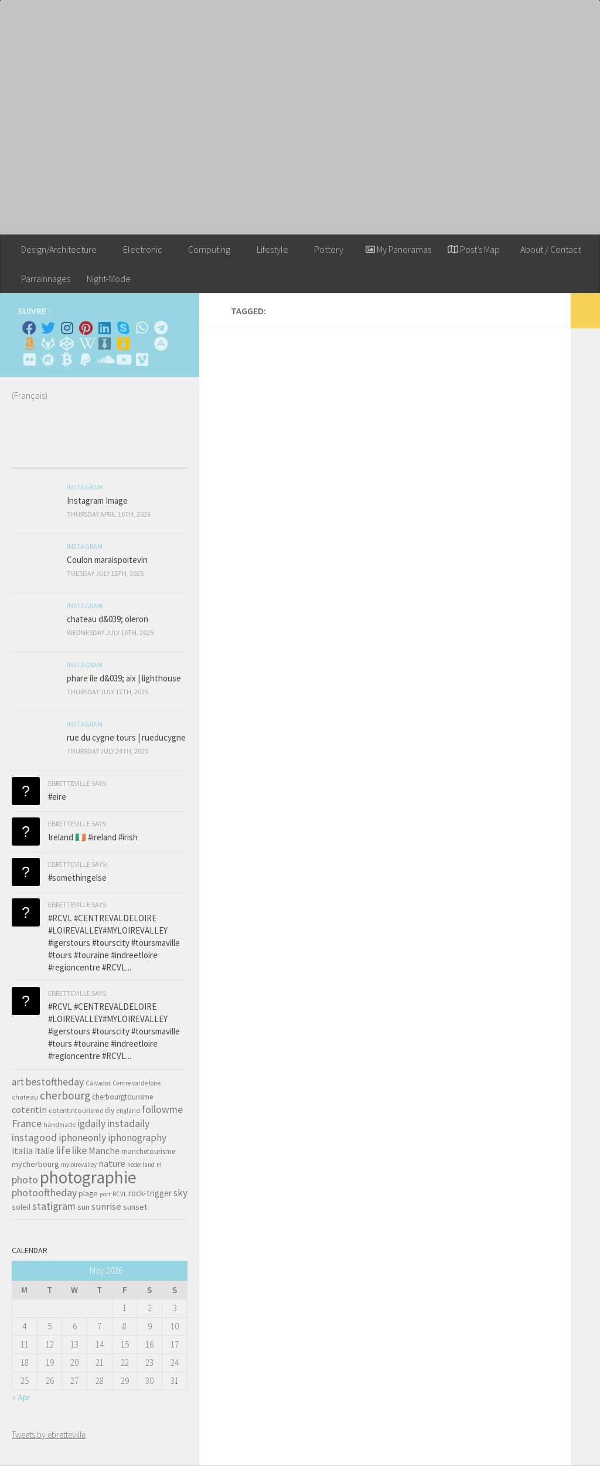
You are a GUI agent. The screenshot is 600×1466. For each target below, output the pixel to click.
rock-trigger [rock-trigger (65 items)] (150, 1193)
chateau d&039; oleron (107, 619)
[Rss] (142, 344)
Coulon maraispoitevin (107, 559)
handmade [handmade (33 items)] (59, 1125)
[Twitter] (48, 328)
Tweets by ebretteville (49, 1434)
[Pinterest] (86, 328)
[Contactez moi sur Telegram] (161, 328)
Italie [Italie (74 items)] (44, 1150)
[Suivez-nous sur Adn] (161, 344)
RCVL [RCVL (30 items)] (119, 1194)
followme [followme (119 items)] (162, 1109)
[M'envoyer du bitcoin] (67, 359)
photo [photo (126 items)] (25, 1179)
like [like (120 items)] (79, 1150)
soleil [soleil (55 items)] (21, 1207)
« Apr (21, 1397)
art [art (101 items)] (18, 1081)
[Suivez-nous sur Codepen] (67, 344)
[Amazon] (29, 344)
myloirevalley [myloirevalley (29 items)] (79, 1164)
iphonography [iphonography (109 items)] (137, 1137)
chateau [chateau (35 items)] (25, 1096)
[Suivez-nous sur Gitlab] (48, 344)
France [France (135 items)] (27, 1123)
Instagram (85, 487)
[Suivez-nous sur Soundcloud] (104, 359)
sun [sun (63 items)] (83, 1207)
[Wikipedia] (86, 344)
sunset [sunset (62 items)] (135, 1207)
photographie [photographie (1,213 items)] (88, 1177)
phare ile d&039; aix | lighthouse (124, 678)
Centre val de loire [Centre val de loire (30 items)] (136, 1083)
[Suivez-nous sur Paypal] (86, 359)
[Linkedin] (104, 328)
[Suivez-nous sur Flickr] (29, 359)
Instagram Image (97, 500)
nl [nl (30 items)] (159, 1164)
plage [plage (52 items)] (88, 1194)
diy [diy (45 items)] (109, 1110)
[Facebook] (29, 328)
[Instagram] (67, 328)
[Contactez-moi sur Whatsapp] (142, 328)
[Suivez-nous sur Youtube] (123, 359)
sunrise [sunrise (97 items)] (106, 1206)
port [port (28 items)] (105, 1194)
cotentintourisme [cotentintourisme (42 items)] (76, 1110)
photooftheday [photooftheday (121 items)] (44, 1192)
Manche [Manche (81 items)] (104, 1150)
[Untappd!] (123, 344)
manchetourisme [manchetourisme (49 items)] (148, 1151)
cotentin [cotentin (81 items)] (29, 1109)
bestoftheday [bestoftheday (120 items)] (55, 1081)
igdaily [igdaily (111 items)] (91, 1123)
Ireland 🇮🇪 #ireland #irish (93, 837)
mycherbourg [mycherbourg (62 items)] (35, 1164)
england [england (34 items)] (128, 1111)
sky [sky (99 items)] (180, 1192)
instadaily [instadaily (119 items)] (128, 1123)
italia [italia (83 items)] (22, 1150)
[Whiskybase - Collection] (104, 344)
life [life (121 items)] (63, 1150)
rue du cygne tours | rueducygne (126, 737)
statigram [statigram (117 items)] (54, 1206)
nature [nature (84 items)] (111, 1163)
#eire (57, 796)
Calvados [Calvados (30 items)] (98, 1083)
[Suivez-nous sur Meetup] (48, 359)
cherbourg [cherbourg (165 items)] (65, 1095)
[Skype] (123, 328)
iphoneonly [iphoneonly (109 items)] (82, 1137)
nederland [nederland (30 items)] (141, 1164)
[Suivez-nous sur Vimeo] (142, 359)
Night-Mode (109, 278)
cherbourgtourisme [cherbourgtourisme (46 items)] (122, 1097)
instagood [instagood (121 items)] (34, 1137)
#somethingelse (77, 877)
